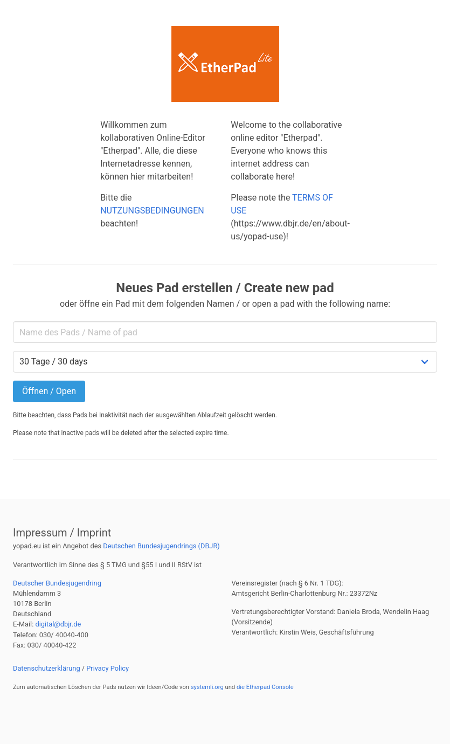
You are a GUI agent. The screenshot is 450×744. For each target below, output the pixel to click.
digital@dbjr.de (58, 624)
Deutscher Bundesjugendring (57, 583)
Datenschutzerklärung (46, 668)
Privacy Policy (107, 668)
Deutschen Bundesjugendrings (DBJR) (161, 546)
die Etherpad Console (265, 687)
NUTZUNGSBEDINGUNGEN (152, 210)
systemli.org (207, 687)
